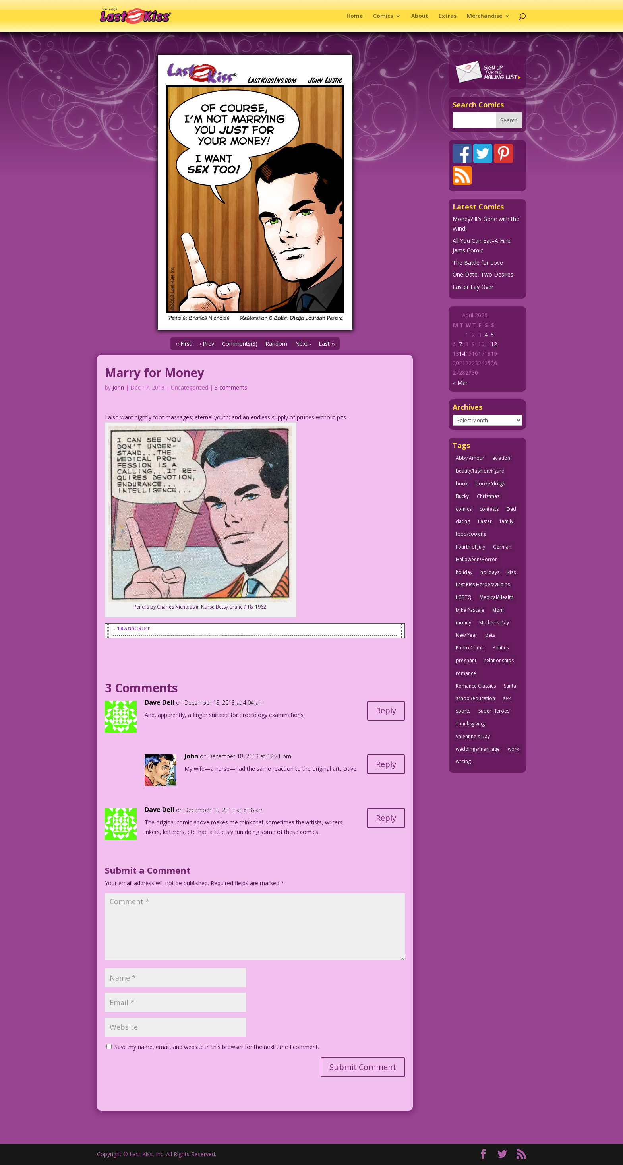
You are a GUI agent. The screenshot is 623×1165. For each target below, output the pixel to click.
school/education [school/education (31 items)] (475, 698)
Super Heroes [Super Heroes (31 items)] (493, 711)
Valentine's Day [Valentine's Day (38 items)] (473, 736)
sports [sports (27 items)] (463, 711)
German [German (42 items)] (502, 546)
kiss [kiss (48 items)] (511, 572)
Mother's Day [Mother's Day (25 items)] (494, 622)
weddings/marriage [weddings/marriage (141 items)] (478, 749)
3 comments (231, 387)
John (118, 387)
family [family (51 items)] (506, 521)
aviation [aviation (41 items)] (501, 458)
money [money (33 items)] (463, 622)
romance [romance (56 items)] (466, 673)
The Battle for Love (478, 262)
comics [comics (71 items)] (464, 509)
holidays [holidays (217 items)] (489, 572)
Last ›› (327, 343)
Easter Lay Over (473, 287)
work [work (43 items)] (513, 749)
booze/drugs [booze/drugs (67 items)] (490, 483)
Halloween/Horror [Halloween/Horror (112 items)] (476, 559)
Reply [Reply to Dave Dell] (386, 710)
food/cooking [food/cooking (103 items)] (471, 534)
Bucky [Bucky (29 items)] (462, 496)
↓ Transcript (131, 628)
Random (276, 343)
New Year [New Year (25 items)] (466, 635)
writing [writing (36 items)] (463, 761)
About (419, 16)
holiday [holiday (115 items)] (464, 572)
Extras (448, 16)
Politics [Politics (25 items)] (501, 647)
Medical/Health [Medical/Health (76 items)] (496, 597)
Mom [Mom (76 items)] (498, 610)
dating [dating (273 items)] (463, 521)
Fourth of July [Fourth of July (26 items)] (470, 546)
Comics (383, 16)
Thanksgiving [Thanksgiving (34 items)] (470, 723)
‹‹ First (184, 343)
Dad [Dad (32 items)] (511, 509)
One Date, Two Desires (483, 274)
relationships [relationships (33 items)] (499, 660)
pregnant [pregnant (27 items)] (466, 660)
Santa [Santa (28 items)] (510, 685)
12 (494, 344)
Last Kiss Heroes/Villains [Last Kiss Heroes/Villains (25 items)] (483, 584)
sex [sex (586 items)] (507, 698)
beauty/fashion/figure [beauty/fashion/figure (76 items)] (480, 470)
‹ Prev (206, 343)
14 (462, 353)
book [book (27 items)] (462, 483)
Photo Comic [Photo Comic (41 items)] (470, 647)
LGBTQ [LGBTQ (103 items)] (464, 597)
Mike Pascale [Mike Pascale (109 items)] (470, 610)
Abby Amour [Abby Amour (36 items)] (470, 458)
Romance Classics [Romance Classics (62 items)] (476, 685)
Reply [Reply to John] (386, 764)
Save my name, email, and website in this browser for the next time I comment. (216, 1047)
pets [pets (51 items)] (490, 635)
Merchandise (484, 16)
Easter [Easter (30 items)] (485, 521)
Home (354, 16)
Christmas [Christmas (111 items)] (488, 496)
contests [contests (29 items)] (489, 509)
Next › (303, 343)
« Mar (460, 382)
